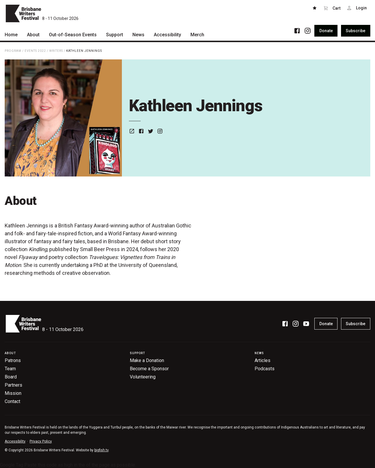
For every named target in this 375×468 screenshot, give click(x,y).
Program (13, 50)
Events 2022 (35, 50)
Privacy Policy (41, 441)
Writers (56, 50)
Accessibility (15, 441)
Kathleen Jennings (84, 50)
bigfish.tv (101, 450)
